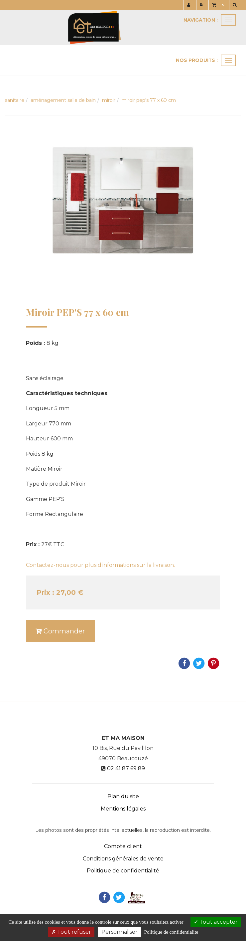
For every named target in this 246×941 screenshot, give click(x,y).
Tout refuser (71, 932)
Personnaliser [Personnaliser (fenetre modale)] (119, 932)
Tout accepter (216, 922)
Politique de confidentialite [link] (171, 932)
